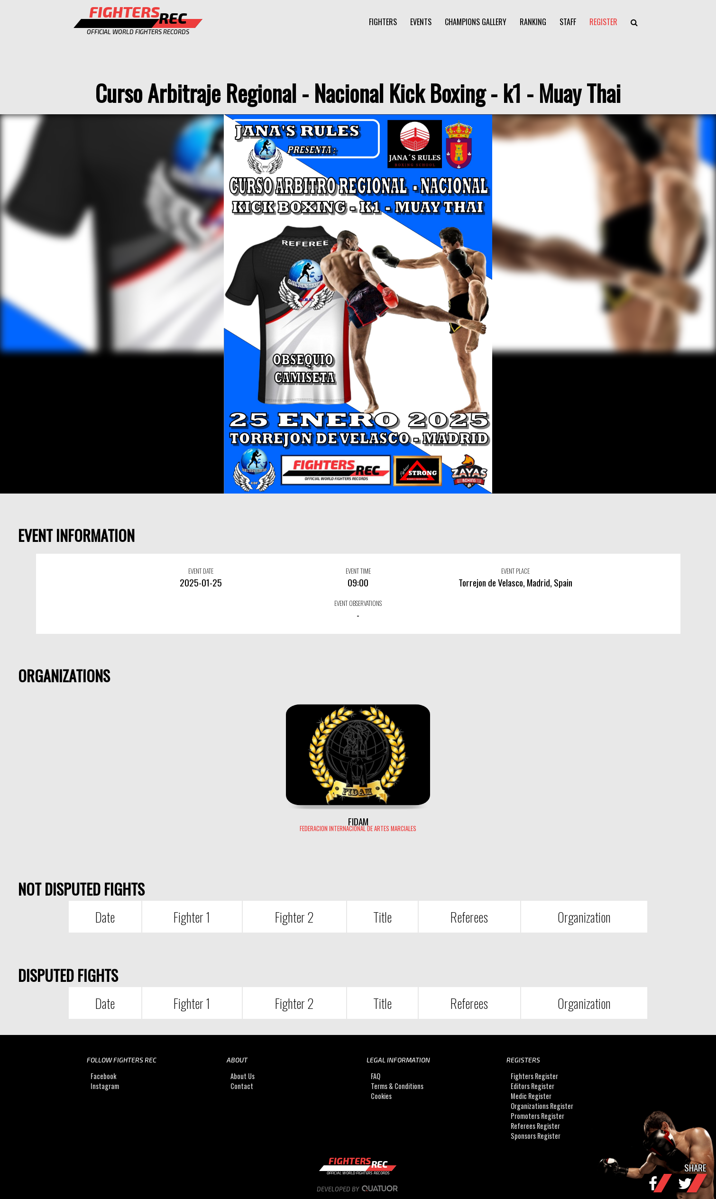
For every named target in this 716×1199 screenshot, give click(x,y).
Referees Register (535, 1125)
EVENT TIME (358, 571)
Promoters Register (537, 1115)
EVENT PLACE (515, 571)
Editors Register (532, 1085)
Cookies (381, 1095)
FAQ (375, 1075)
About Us (242, 1075)
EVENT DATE (200, 571)
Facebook (103, 1075)
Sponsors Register (535, 1135)
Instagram (105, 1085)
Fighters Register (534, 1075)
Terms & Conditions (397, 1085)
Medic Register (531, 1095)
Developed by (358, 1189)
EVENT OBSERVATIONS (358, 603)
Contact (241, 1085)
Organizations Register (542, 1105)
